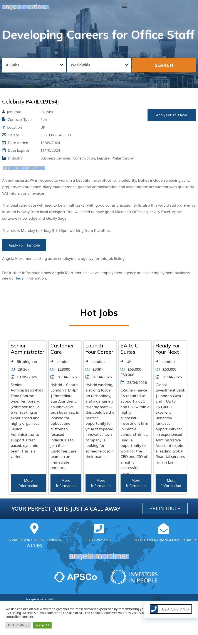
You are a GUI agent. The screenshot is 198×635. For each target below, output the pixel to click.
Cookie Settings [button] (18, 625)
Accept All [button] (42, 625)
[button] (124, 5)
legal (20, 278)
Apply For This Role (171, 115)
